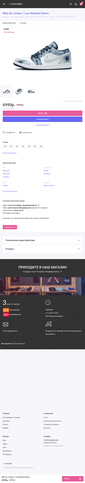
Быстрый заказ (42, 119)
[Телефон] (76, 4)
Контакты (47, 428)
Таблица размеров (9, 153)
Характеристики (9, 23)
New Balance (7, 451)
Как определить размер (11, 417)
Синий (5, 186)
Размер (5, 142)
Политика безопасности (52, 421)
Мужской (6, 171)
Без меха (47, 174)
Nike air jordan (49, 186)
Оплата (5, 424)
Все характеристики (10, 191)
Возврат (6, 428)
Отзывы (24, 23)
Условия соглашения (51, 424)
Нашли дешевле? (42, 125)
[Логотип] (7, 464)
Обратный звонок (50, 443)
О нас (46, 417)
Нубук (46, 171)
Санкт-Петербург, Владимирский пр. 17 (42, 272)
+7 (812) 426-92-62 (51, 440)
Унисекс (6, 177)
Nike (4, 440)
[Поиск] (71, 4)
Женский (6, 174)
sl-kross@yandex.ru (10, 331)
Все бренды (7, 454)
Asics (5, 447)
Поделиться (9, 227)
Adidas (5, 444)
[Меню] (4, 4)
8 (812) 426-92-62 (18, 344)
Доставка (6, 421)
